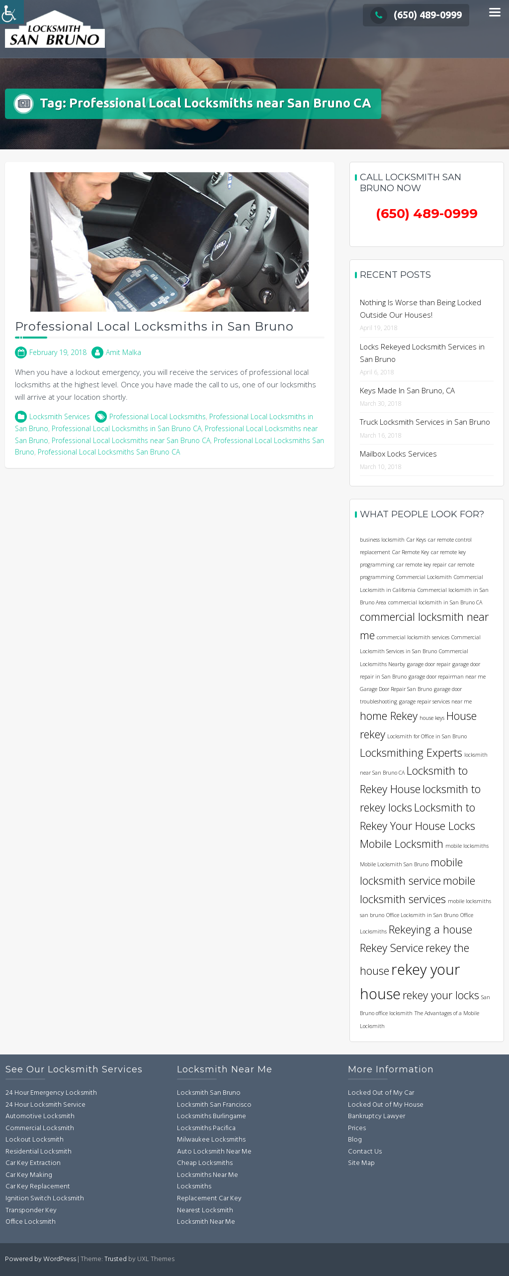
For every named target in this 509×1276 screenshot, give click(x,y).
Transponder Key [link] (31, 1210)
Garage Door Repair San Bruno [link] (396, 689)
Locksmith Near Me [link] (206, 1222)
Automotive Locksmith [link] (40, 1116)
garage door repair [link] (428, 664)
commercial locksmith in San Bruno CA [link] (435, 602)
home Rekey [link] (389, 715)
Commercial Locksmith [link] (424, 577)
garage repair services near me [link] (435, 701)
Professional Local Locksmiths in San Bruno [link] (154, 326)
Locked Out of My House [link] (386, 1105)
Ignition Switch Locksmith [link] (44, 1198)
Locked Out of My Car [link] (381, 1093)
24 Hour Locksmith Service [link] (45, 1105)
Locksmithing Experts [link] (411, 752)
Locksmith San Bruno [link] (209, 1093)
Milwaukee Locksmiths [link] (211, 1140)
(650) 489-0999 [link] (416, 14)
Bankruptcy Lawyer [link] (376, 1116)
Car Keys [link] (416, 539)
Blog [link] (355, 1140)
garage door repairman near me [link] (447, 676)
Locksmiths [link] (194, 1186)
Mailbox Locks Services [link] (398, 454)
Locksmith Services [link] (59, 416)
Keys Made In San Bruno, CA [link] (407, 390)
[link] (12, 12)
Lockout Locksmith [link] (34, 1140)
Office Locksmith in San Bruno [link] (422, 915)
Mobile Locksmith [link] (401, 843)
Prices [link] (357, 1128)
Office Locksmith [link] (30, 1222)
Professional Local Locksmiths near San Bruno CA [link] (131, 440)
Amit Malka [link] (123, 352)
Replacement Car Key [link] (209, 1198)
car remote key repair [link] (421, 564)
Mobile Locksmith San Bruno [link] (394, 864)
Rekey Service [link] (392, 947)
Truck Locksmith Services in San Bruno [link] (425, 422)
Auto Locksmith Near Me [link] (214, 1152)
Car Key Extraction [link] (33, 1163)
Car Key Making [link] (28, 1175)
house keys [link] (432, 717)
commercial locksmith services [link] (413, 637)
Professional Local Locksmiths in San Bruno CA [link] (126, 428)
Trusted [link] (115, 1259)
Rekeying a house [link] (430, 929)
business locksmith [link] (382, 539)
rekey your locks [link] (441, 995)
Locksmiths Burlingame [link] (211, 1116)
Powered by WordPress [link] (40, 1259)
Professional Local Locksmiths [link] (157, 416)
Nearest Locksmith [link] (205, 1210)
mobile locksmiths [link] (467, 845)
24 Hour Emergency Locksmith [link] (51, 1093)
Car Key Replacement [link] (37, 1186)
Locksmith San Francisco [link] (214, 1105)
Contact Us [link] (365, 1152)
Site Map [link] (361, 1163)
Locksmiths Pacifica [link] (206, 1128)
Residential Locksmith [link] (38, 1152)
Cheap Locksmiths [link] (205, 1163)
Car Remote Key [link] (410, 552)
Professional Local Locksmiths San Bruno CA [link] (109, 452)
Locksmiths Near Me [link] (207, 1175)
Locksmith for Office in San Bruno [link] (427, 736)
